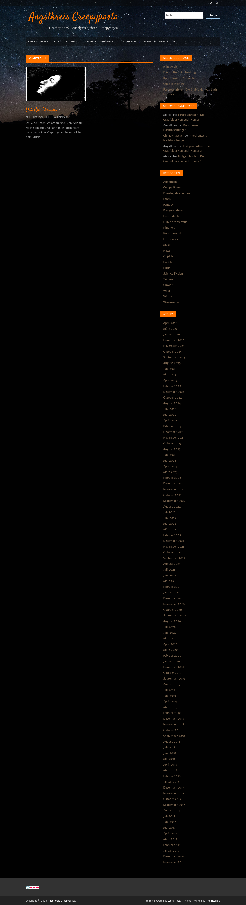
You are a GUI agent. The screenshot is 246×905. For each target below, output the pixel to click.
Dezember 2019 (173, 666)
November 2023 (173, 437)
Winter (167, 296)
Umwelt (168, 284)
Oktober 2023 (172, 443)
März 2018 (170, 770)
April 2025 (170, 380)
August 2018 (171, 741)
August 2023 (172, 448)
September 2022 (174, 500)
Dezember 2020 (174, 598)
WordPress (174, 900)
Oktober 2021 (172, 552)
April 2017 (170, 833)
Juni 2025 (169, 368)
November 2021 (173, 546)
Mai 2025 (169, 374)
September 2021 (174, 557)
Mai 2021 (169, 580)
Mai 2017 (169, 827)
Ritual (167, 267)
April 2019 (170, 701)
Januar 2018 (171, 781)
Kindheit (169, 227)
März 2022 (170, 529)
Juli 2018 (169, 747)
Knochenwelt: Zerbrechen (180, 77)
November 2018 (173, 724)
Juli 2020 (169, 626)
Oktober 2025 (172, 351)
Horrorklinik (171, 215)
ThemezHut (213, 900)
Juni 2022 (169, 517)
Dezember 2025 (173, 339)
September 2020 (174, 615)
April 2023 (170, 466)
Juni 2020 (170, 632)
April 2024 (170, 420)
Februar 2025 (172, 385)
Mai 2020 (169, 638)
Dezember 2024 (173, 391)
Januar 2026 (171, 334)
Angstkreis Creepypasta (74, 16)
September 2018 (174, 735)
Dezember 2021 (173, 540)
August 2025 (172, 362)
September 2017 (174, 804)
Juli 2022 (169, 511)
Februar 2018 (172, 775)
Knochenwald (172, 233)
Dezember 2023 (173, 431)
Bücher (71, 41)
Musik (167, 244)
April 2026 (170, 322)
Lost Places (170, 239)
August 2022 (172, 506)
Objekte (168, 256)
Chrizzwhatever (173, 135)
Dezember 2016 (173, 856)
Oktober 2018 (172, 729)
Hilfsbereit (170, 66)
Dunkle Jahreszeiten (176, 193)
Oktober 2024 (172, 397)
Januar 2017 (171, 850)
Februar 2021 (172, 586)
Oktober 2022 (172, 494)
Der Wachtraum (41, 109)
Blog (57, 41)
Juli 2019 (169, 689)
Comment (62, 116)
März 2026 (170, 328)
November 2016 (173, 861)
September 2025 (174, 357)
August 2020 (172, 620)
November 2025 (174, 345)
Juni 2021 (169, 575)
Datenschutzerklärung (158, 41)
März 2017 (170, 838)
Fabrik (167, 198)
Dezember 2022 (173, 483)
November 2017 (173, 793)
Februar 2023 (172, 477)
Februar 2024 (172, 426)
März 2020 (170, 649)
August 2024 (172, 402)
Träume (168, 279)
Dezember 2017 (173, 787)
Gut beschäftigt (173, 83)
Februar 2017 (172, 844)
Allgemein (170, 181)
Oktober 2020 (172, 609)
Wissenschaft (172, 302)
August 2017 (171, 810)
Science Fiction (173, 273)
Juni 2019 (169, 695)
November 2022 (174, 489)
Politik (167, 261)
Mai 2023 (169, 460)
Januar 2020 (171, 661)
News (166, 250)
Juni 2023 (169, 454)
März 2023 (170, 471)
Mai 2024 (169, 414)
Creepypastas (38, 41)
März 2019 (170, 707)
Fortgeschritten (173, 210)
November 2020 (174, 603)
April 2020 (170, 644)
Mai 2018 (169, 758)
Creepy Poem (172, 187)
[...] (44, 136)
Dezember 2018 (173, 718)
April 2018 (170, 764)
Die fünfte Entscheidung (179, 72)
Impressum (128, 41)
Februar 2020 (172, 655)
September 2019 (174, 678)
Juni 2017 (169, 821)
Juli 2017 (169, 816)
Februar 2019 (172, 712)
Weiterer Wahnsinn (99, 41)
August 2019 (171, 684)
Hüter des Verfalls (175, 221)
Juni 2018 (169, 753)
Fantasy (168, 204)
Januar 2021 (171, 592)
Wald (166, 290)
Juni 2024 (169, 408)
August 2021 (171, 563)
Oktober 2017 (172, 798)
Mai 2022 (169, 523)
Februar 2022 (172, 535)
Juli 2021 (169, 569)
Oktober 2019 (172, 672)
